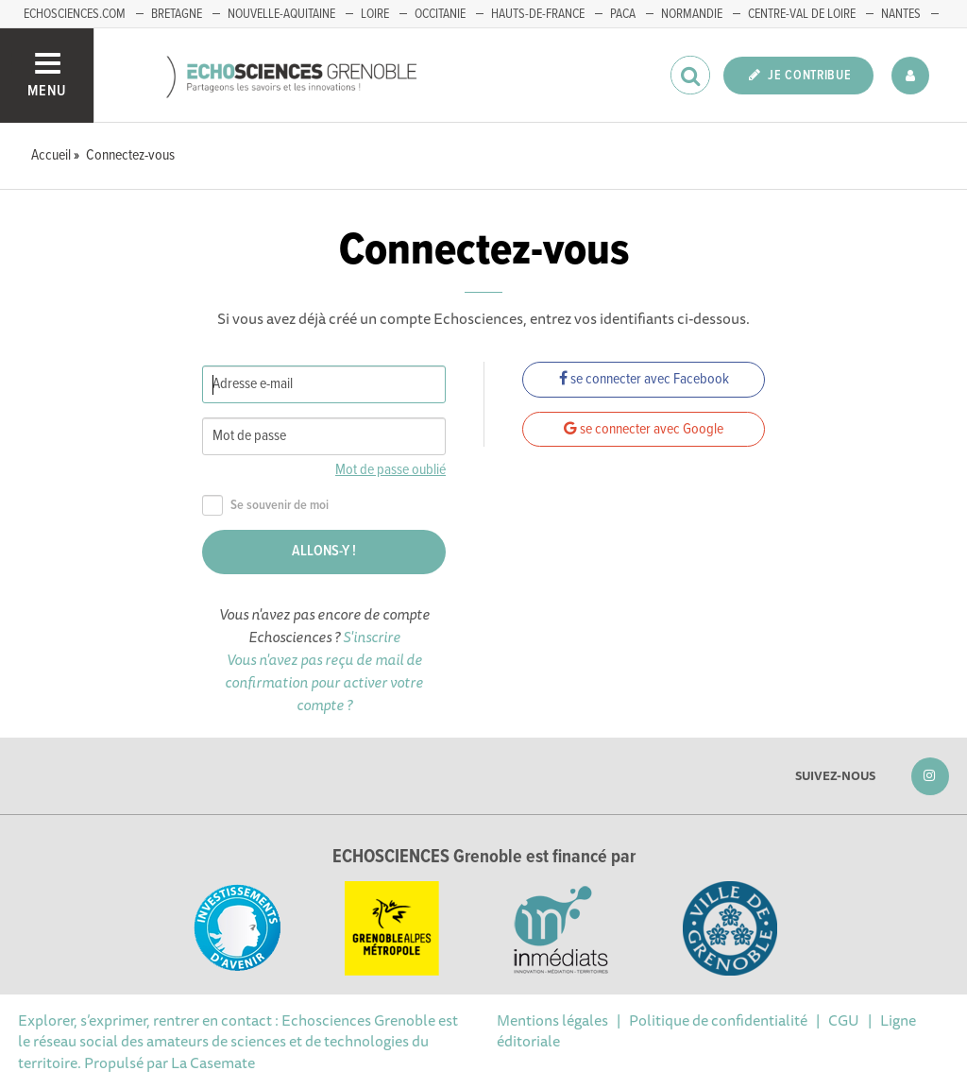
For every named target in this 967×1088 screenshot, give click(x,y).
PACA (623, 14)
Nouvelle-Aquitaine (281, 14)
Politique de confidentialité (718, 1020)
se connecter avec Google (643, 429)
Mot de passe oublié (390, 470)
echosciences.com (75, 14)
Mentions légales (552, 1020)
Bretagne (176, 14)
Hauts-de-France (538, 14)
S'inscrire (371, 636)
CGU (843, 1020)
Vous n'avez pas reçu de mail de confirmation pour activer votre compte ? (324, 682)
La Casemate (213, 1062)
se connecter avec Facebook (644, 379)
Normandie (691, 14)
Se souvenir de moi (265, 506)
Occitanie (440, 14)
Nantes (901, 14)
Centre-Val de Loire (802, 14)
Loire (375, 14)
